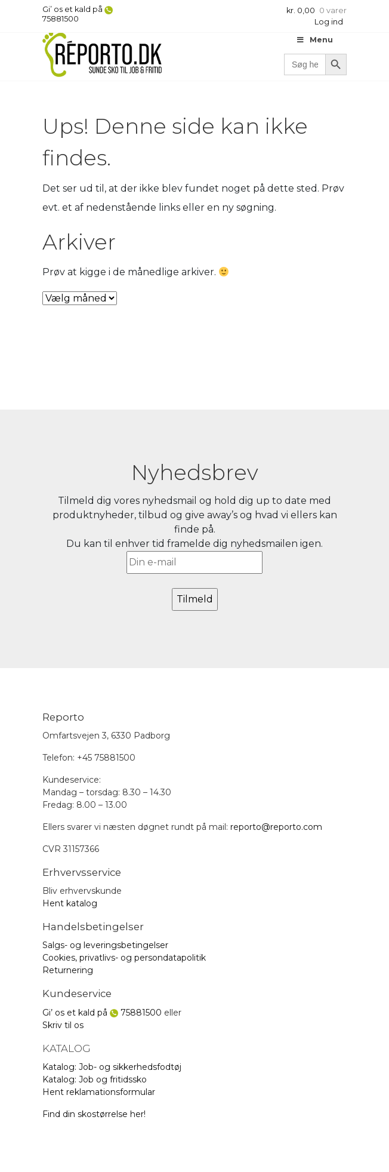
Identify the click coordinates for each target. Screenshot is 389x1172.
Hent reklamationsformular (98, 1092)
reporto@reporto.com (276, 827)
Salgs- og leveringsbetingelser (105, 945)
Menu (314, 39)
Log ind (328, 21)
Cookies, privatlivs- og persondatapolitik (124, 957)
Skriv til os (63, 1025)
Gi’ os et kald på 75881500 (77, 14)
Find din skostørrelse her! (94, 1114)
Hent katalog (69, 903)
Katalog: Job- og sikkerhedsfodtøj (111, 1067)
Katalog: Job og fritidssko (94, 1079)
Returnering (67, 970)
